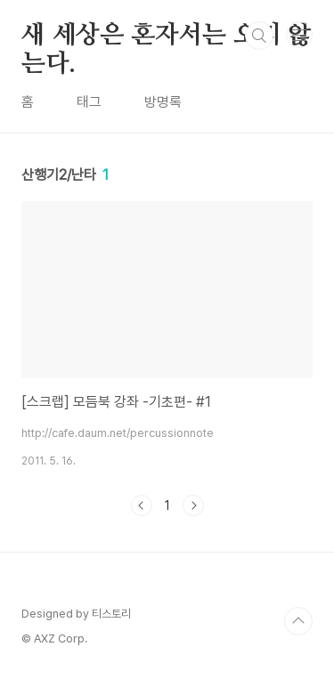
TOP (298, 621)
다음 (193, 505)
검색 (259, 35)
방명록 (163, 101)
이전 (141, 505)
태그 (89, 101)
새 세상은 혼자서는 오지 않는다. (166, 36)
